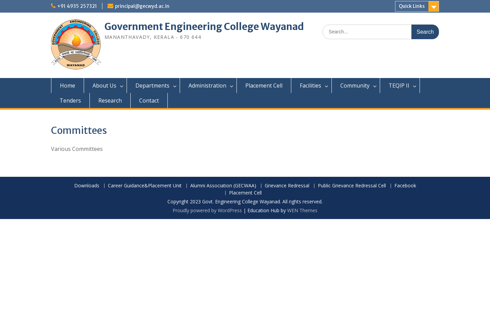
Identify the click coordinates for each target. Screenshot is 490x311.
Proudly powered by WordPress (207, 210)
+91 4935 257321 (77, 6)
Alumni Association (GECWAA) (223, 186)
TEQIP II (399, 85)
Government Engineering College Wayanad (204, 26)
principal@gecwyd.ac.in (142, 6)
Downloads (86, 186)
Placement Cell (263, 85)
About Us (104, 85)
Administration (207, 85)
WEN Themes (302, 210)
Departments (152, 85)
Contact (149, 100)
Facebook (405, 186)
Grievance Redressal (287, 186)
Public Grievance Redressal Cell (352, 186)
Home (67, 85)
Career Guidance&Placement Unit (145, 186)
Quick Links (412, 6)
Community (355, 85)
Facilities (310, 85)
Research (110, 100)
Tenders (70, 100)
